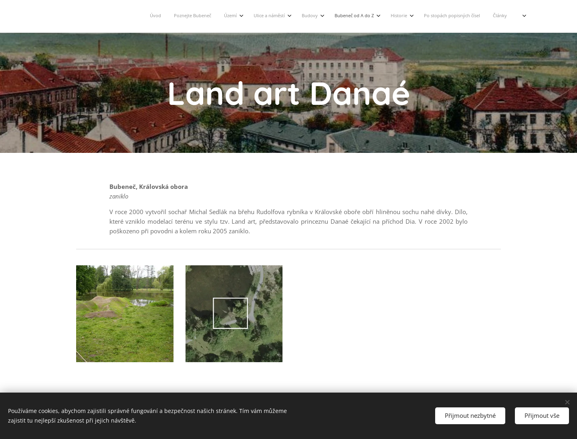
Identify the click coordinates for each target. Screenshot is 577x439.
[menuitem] (357, 16)
